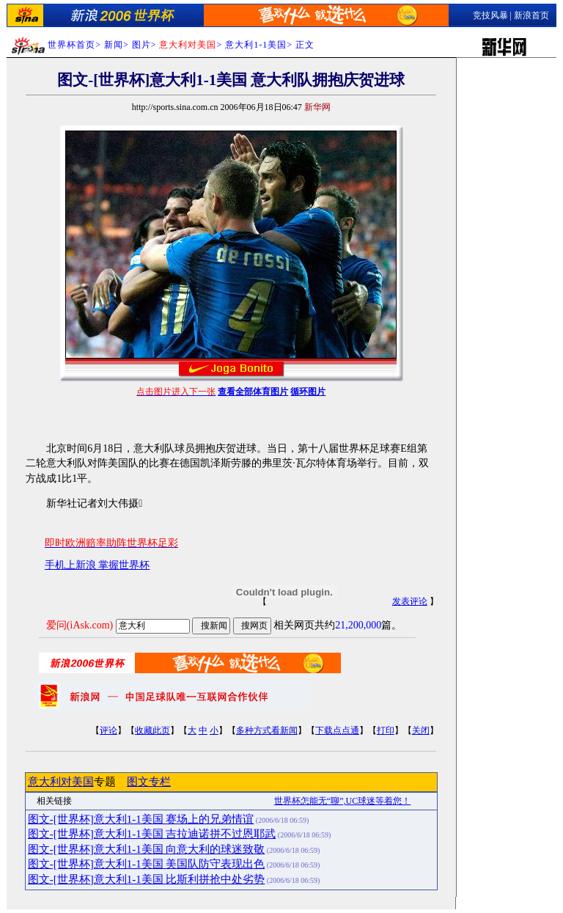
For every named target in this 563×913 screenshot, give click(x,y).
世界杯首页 (71, 45)
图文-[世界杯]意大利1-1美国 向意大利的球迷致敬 (146, 849)
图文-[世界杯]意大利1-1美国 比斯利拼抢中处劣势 (146, 879)
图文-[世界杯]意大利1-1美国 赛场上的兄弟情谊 (141, 819)
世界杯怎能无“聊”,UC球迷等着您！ (342, 801)
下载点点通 (337, 730)
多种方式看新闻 (267, 730)
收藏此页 (152, 730)
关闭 (421, 730)
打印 (385, 730)
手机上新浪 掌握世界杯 (97, 565)
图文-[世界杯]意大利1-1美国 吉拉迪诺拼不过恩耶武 (152, 834)
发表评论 (409, 601)
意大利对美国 (61, 782)
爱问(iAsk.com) (79, 625)
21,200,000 (358, 625)
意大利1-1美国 (256, 45)
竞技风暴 (490, 15)
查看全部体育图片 (253, 391)
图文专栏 (149, 782)
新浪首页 (531, 15)
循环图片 (307, 391)
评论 (108, 730)
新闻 (113, 45)
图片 (141, 45)
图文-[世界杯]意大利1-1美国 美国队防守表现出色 (146, 864)
